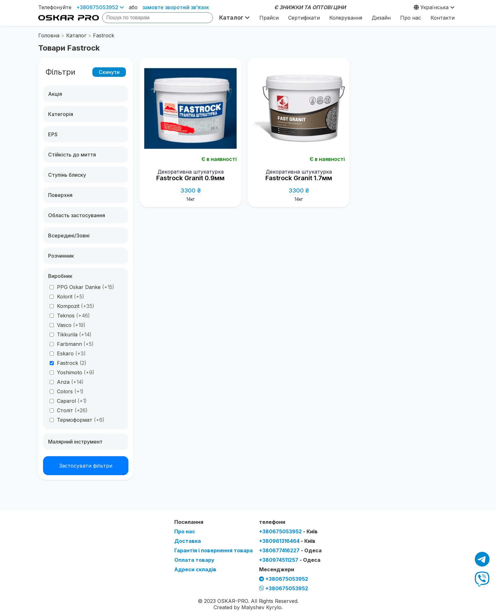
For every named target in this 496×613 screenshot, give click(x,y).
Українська (434, 7)
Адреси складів (195, 569)
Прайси (269, 18)
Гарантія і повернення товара (213, 550)
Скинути (109, 72)
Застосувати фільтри (85, 466)
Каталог (234, 17)
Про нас (410, 18)
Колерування (345, 18)
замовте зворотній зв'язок (175, 7)
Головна (48, 35)
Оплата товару (194, 560)
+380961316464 (287, 541)
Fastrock (103, 35)
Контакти (443, 18)
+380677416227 (290, 550)
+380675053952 (100, 7)
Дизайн (381, 18)
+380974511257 (289, 560)
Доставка (187, 541)
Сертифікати (304, 18)
